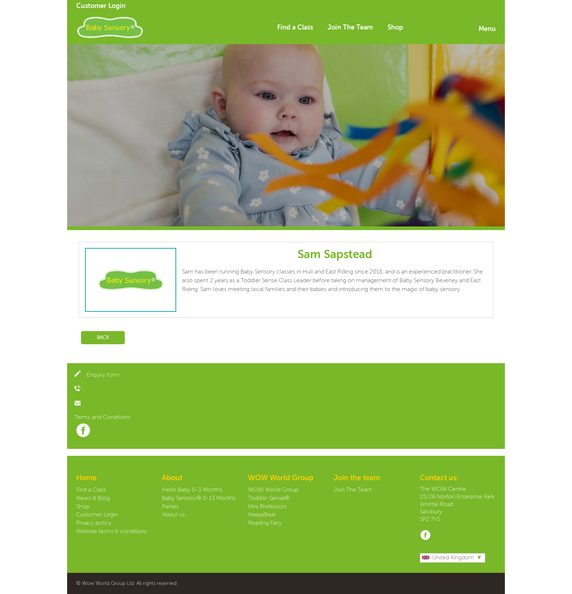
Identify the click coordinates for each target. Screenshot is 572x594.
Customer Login (100, 6)
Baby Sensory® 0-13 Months (199, 498)
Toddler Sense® (268, 498)
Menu (487, 29)
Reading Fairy (265, 523)
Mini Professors (267, 507)
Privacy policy (93, 523)
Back (103, 337)
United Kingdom (448, 558)
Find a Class (295, 27)
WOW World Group (273, 490)
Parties (170, 507)
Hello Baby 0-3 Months (192, 490)
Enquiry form (97, 375)
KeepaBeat (262, 515)
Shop (395, 27)
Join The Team (350, 27)
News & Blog (93, 498)
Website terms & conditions (111, 532)
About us (173, 515)
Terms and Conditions (102, 417)
